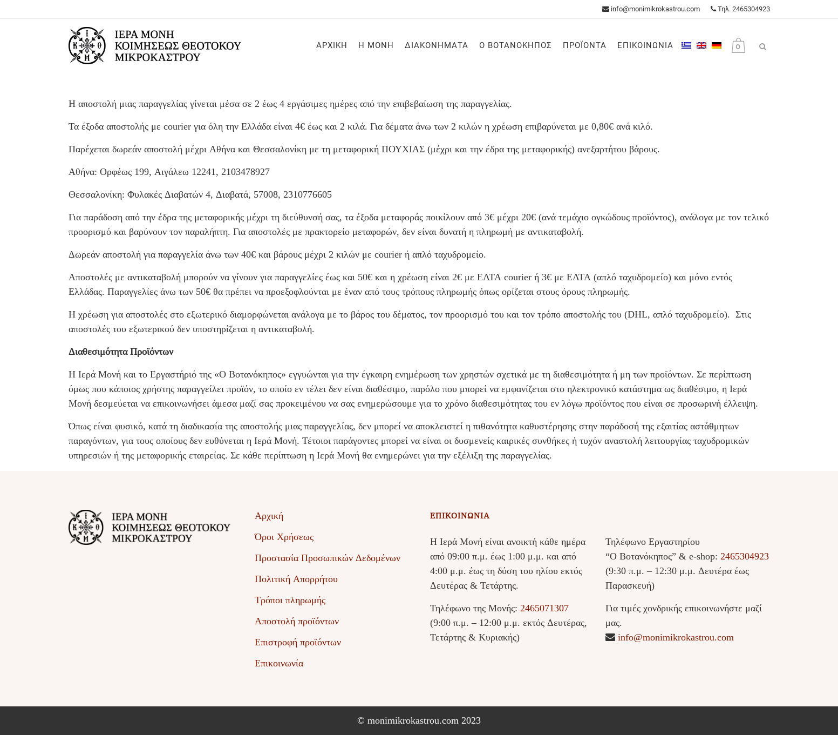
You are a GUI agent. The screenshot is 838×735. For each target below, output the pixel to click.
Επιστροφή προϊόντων (298, 642)
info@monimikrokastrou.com (651, 9)
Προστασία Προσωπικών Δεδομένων (327, 557)
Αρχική (269, 515)
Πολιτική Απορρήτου (296, 579)
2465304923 (744, 556)
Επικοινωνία (279, 663)
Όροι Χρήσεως (284, 536)
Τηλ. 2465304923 (740, 9)
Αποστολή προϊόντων (297, 621)
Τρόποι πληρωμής (290, 600)
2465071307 (544, 608)
